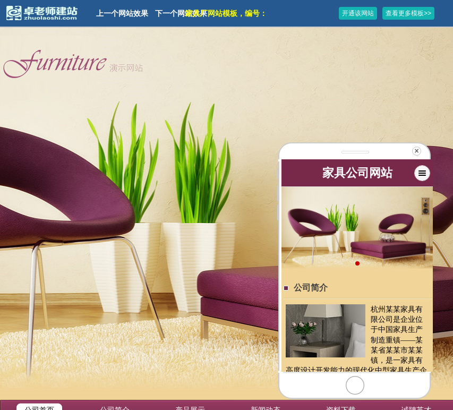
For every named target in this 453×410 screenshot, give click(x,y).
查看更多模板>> (408, 13)
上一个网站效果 (122, 13)
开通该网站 (358, 13)
